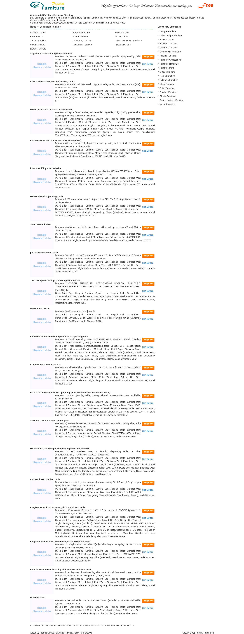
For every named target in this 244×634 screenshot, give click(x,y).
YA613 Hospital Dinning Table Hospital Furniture (55, 280)
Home (33, 27)
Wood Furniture (167, 104)
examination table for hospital (45, 364)
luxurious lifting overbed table (45, 168)
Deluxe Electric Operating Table (46, 196)
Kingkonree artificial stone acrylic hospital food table (57, 507)
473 (82, 625)
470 (68, 625)
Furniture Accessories (170, 60)
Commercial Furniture (50, 27)
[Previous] (37, 625)
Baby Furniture (167, 39)
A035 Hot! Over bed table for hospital (49, 420)
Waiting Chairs (122, 36)
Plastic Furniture (168, 96)
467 (55, 625)
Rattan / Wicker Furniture (172, 100)
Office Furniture (37, 32)
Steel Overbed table (40, 224)
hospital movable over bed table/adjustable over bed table (60, 541)
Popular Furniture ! (205, 633)
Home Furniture (167, 76)
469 (64, 625)
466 (51, 625)
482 (121, 625)
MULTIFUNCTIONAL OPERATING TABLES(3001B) (55, 140)
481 (117, 625)
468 (60, 625)
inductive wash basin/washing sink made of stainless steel (60, 569)
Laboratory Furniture (82, 40)
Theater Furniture (38, 40)
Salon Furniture (37, 44)
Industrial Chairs (123, 44)
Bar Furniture (36, 36)
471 (73, 625)
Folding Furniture (168, 55)
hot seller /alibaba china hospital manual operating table (59, 336)
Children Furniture (168, 47)
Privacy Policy (72, 633)
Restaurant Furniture (82, 44)
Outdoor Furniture (168, 92)
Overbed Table (37, 597)
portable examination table (44, 252)
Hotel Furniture (122, 32)
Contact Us (86, 633)
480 (113, 625)
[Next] (126, 625)
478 (104, 625)
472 (77, 625)
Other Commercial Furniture (128, 40)
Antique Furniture (168, 31)
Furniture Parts (167, 68)
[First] (32, 625)
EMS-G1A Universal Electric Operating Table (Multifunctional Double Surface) (70, 392)
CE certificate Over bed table (45, 479)
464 (42, 625)
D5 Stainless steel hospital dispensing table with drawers (59, 448)
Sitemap (60, 633)
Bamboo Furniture (168, 43)
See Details (147, 64)
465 (46, 625)
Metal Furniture (167, 84)
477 (99, 625)
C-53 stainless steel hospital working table (52, 81)
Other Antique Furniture (171, 35)
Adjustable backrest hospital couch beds (51, 53)
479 (108, 625)
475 (91, 625)
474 (86, 625)
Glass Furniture (167, 72)
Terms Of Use (47, 633)
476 (95, 625)
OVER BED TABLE (39, 308)
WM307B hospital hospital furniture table (51, 109)
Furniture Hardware (169, 64)
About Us (34, 633)
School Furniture (81, 36)
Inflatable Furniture (169, 80)
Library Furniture (38, 48)
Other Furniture (167, 88)
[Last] (132, 625)
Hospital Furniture (81, 32)
